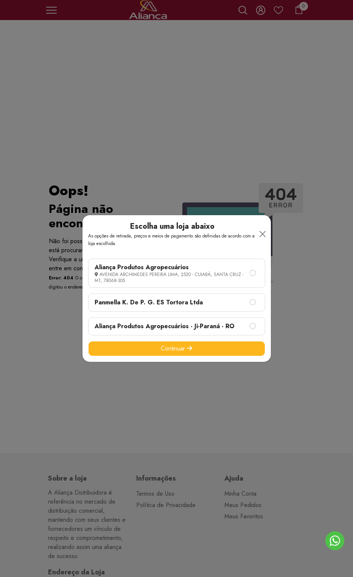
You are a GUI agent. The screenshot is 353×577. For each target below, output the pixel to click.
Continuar (176, 348)
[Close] (262, 234)
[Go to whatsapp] (334, 540)
